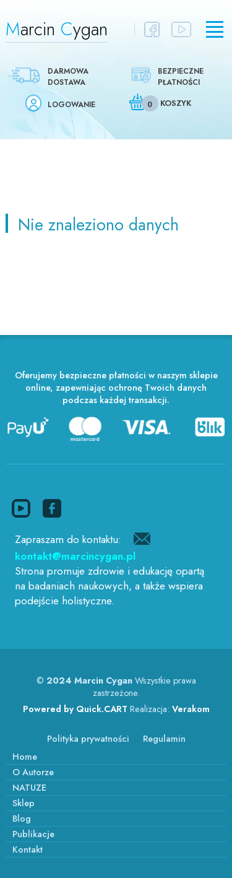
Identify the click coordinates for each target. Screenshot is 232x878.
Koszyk (175, 103)
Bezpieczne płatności (181, 77)
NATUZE (29, 787)
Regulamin (164, 738)
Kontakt (27, 849)
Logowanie (71, 104)
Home (24, 756)
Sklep (23, 803)
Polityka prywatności (88, 738)
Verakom (191, 709)
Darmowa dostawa (68, 77)
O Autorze (33, 772)
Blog (21, 818)
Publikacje (33, 834)
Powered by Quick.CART (75, 709)
